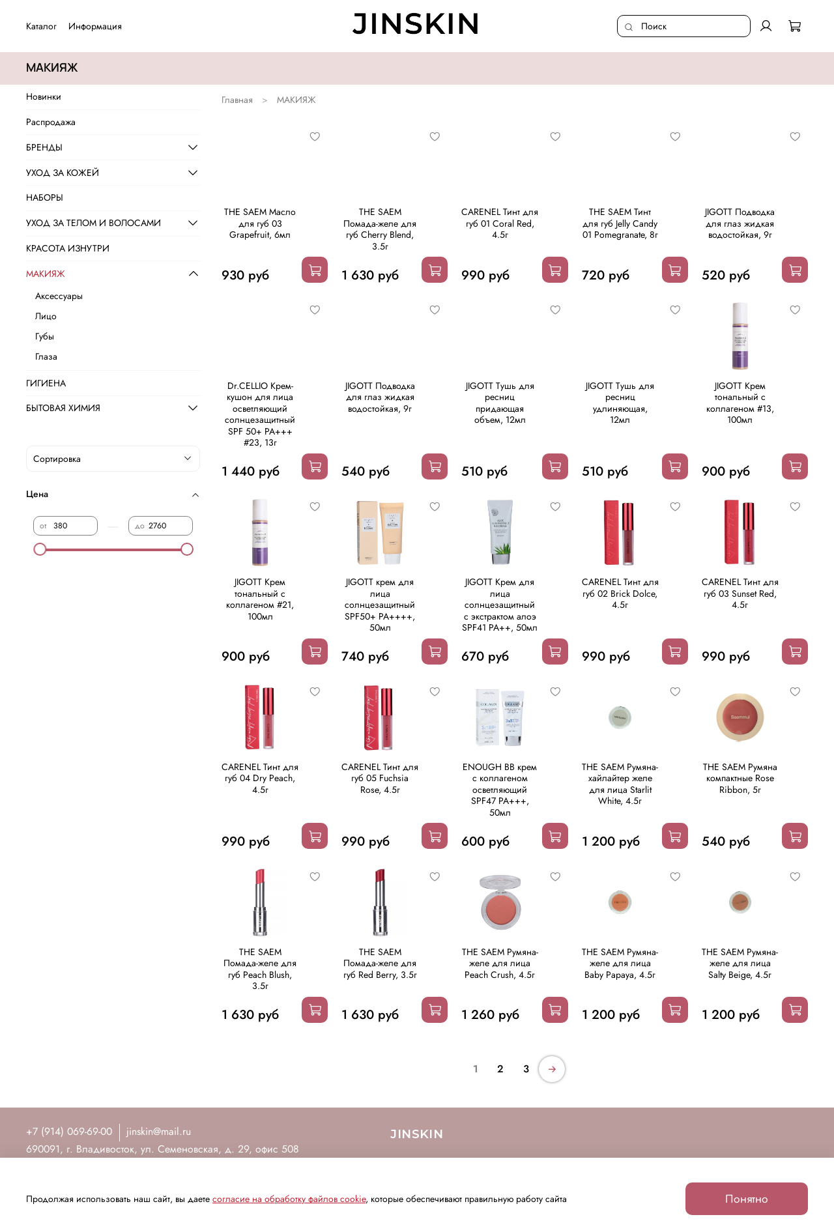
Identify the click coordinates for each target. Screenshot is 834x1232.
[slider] (40, 549)
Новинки (43, 96)
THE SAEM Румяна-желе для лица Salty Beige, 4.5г (740, 963)
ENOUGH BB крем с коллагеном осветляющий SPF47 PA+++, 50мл (500, 789)
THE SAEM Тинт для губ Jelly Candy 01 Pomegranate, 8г (620, 223)
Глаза (46, 356)
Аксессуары (59, 295)
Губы (44, 336)
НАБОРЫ (44, 197)
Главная (237, 99)
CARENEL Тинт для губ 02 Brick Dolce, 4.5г (620, 593)
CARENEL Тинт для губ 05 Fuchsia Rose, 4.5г (379, 778)
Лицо (46, 315)
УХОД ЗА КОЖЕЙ (62, 172)
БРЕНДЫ (44, 147)
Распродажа (51, 121)
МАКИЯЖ (45, 273)
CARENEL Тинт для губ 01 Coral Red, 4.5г (499, 223)
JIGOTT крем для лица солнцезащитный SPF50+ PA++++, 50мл (380, 604)
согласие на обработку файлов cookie (289, 1198)
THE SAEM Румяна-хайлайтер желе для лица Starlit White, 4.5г (620, 784)
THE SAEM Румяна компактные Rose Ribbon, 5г (740, 778)
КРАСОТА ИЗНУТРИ (67, 248)
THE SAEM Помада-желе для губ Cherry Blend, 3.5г (379, 229)
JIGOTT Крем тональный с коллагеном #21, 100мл (260, 599)
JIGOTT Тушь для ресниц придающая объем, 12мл (500, 403)
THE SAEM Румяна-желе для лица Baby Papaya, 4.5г (620, 963)
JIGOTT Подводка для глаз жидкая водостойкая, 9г (740, 223)
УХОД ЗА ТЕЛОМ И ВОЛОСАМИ (93, 222)
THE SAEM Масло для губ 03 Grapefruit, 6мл (260, 223)
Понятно (746, 1198)
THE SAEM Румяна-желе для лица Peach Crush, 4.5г (500, 963)
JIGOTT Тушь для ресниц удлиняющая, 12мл (620, 403)
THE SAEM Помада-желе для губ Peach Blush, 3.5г (259, 969)
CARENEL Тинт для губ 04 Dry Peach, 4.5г (260, 778)
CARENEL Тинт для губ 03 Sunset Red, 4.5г (740, 593)
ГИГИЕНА (46, 383)
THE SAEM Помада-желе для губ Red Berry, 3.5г (380, 963)
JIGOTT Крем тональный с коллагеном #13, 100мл (740, 403)
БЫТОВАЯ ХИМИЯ (63, 407)
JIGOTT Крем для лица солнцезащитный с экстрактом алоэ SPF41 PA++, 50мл (500, 604)
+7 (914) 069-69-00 (69, 1131)
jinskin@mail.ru (158, 1131)
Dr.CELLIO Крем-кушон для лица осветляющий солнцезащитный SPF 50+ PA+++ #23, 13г (260, 414)
